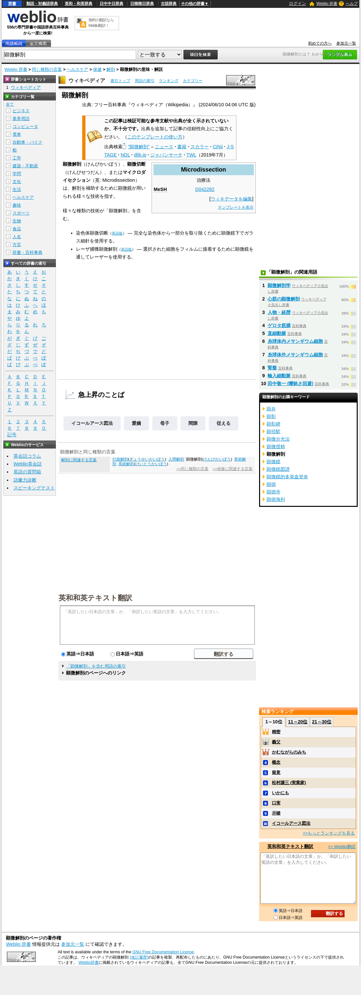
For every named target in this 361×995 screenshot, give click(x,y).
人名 (16, 236)
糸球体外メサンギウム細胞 (295, 354)
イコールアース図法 (92, 423)
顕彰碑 (273, 423)
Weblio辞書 (89, 962)
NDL (125, 154)
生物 (16, 220)
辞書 (12, 3)
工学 (16, 157)
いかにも (280, 792)
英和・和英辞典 (78, 3)
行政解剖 (120, 459)
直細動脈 (277, 333)
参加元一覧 (346, 43)
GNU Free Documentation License (163, 952)
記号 (11, 435)
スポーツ (21, 213)
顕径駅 (273, 431)
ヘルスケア (77, 69)
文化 (16, 181)
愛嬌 (136, 423)
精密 (276, 731)
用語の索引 (145, 80)
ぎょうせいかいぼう (147, 459)
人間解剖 (176, 459)
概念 (276, 762)
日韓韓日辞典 (142, 3)
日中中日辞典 (111, 3)
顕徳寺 (273, 491)
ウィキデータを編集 (231, 198)
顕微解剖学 (279, 285)
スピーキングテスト (34, 487)
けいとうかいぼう (151, 464)
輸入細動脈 (279, 375)
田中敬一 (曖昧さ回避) (291, 383)
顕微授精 (276, 446)
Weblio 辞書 (326, 3)
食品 (16, 228)
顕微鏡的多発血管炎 (287, 476)
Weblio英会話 (27, 463)
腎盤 (272, 367)
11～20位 (297, 721)
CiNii (218, 146)
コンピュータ (25, 126)
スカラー (199, 146)
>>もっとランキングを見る (329, 833)
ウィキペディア (86, 80)
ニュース (164, 146)
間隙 (193, 423)
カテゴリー (193, 80)
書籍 (181, 146)
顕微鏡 (125, 188)
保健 (97, 69)
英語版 (117, 233)
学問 (16, 173)
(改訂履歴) (139, 957)
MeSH (160, 189)
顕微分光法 (278, 439)
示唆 (276, 813)
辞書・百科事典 (27, 252)
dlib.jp (140, 154)
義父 (276, 741)
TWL (191, 154)
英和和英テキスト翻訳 (95, 597)
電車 (16, 134)
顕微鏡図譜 (278, 469)
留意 (276, 772)
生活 (16, 189)
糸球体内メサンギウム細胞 (295, 341)
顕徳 (271, 484)
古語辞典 (169, 3)
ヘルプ (352, 3)
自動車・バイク (27, 142)
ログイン (297, 3)
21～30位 (321, 721)
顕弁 (271, 408)
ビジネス (21, 110)
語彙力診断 (24, 480)
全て (10, 104)
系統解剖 (126, 464)
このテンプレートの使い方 (154, 136)
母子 (164, 423)
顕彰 (271, 416)
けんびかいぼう (217, 459)
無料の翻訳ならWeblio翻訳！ (101, 23)
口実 (276, 802)
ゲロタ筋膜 (279, 325)
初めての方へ (320, 43)
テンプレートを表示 (235, 207)
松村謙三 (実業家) (289, 782)
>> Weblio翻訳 (341, 846)
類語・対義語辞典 (42, 3)
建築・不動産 (25, 165)
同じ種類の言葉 (47, 69)
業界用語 (21, 118)
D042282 (204, 189)
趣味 (16, 205)
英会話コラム (27, 456)
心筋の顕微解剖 (284, 298)
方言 (16, 244)
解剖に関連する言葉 (79, 460)
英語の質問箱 (27, 471)
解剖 (111, 69)
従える (223, 423)
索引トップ (120, 80)
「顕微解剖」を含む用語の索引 (96, 666)
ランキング (169, 80)
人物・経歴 (279, 312)
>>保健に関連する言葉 (233, 469)
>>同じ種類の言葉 (192, 469)
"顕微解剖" (139, 146)
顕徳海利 (276, 499)
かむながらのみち (289, 752)
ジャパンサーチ (166, 154)
